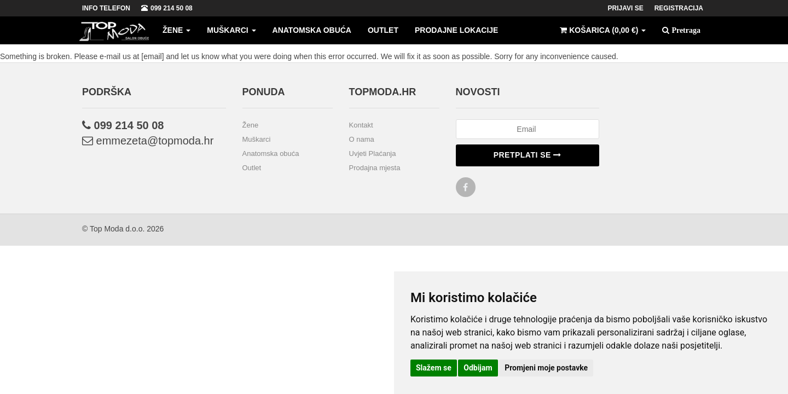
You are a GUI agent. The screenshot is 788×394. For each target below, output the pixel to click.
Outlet (383, 30)
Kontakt (361, 125)
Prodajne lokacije (456, 30)
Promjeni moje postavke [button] (546, 367)
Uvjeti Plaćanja (372, 153)
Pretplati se (527, 154)
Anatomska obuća (312, 30)
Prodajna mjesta (375, 168)
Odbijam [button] (477, 367)
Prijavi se (626, 8)
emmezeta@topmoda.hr (147, 141)
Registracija (678, 8)
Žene (176, 30)
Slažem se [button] (433, 367)
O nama (361, 139)
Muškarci (231, 30)
